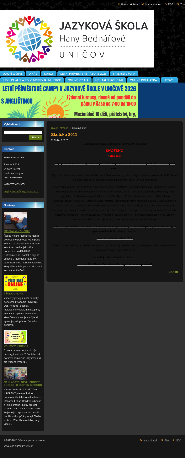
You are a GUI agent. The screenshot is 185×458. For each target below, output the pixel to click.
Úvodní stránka (129, 4)
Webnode (28, 446)
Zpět (171, 271)
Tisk (182, 4)
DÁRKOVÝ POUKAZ (16, 345)
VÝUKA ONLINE (13, 293)
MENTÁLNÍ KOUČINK (17, 231)
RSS (170, 4)
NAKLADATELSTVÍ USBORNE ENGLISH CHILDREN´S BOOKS (23, 383)
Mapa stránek (153, 4)
